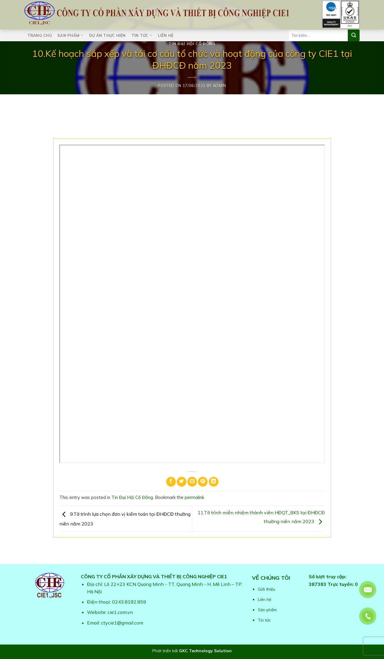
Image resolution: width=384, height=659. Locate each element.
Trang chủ (39, 35)
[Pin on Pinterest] (203, 482)
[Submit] (354, 35)
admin (219, 85)
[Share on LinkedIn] (213, 482)
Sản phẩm (70, 35)
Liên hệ (165, 35)
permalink (194, 497)
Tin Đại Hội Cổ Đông (191, 43)
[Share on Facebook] (171, 482)
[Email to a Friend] (192, 482)
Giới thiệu (266, 589)
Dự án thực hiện (107, 35)
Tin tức (141, 35)
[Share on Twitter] (181, 482)
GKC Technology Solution (205, 650)
